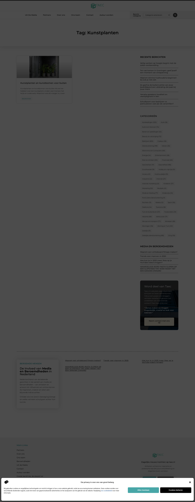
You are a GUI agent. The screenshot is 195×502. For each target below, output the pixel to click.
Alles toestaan (143, 490)
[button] (190, 482)
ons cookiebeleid (106, 491)
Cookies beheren (176, 490)
